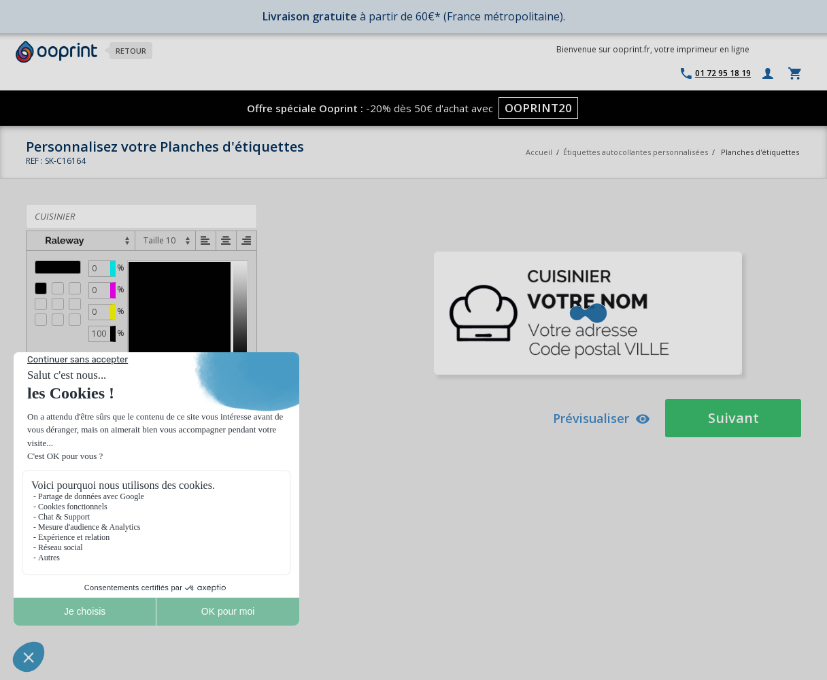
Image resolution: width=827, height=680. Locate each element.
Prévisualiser (601, 418)
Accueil (539, 152)
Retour (131, 51)
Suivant (733, 418)
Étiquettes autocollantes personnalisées (635, 152)
